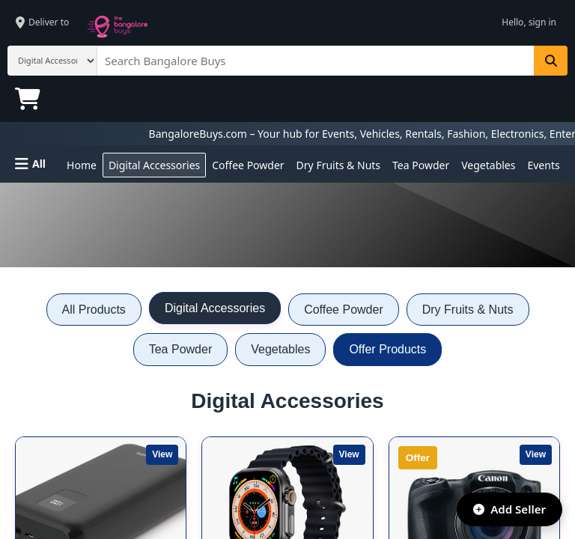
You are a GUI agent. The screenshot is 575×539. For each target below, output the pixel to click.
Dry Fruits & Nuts (338, 165)
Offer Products (387, 349)
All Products (94, 309)
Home (82, 165)
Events (543, 165)
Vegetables (488, 165)
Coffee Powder (248, 165)
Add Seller (504, 506)
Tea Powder (420, 165)
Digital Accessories (154, 165)
